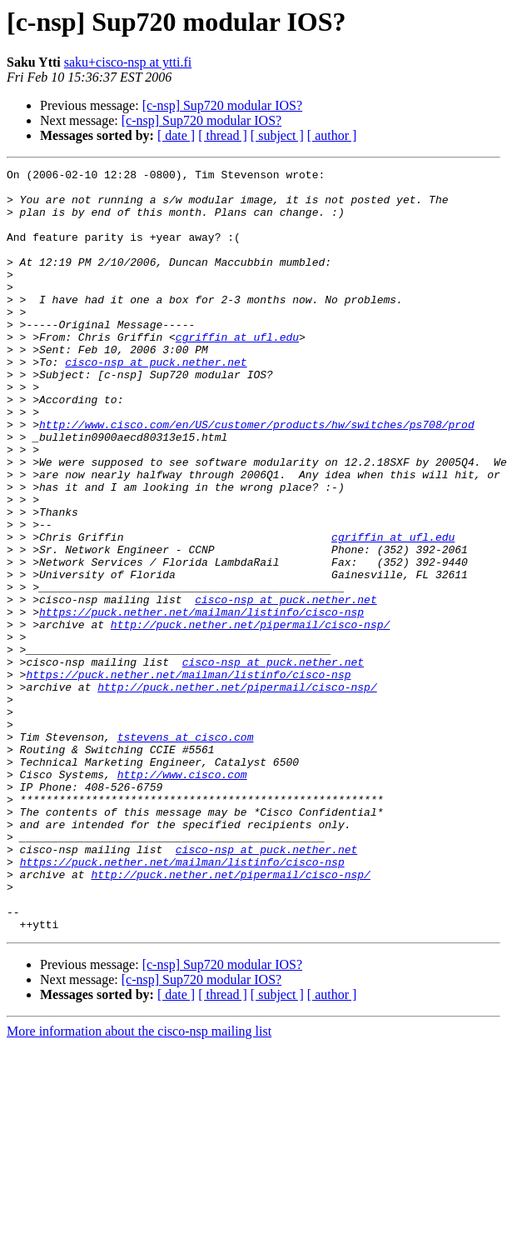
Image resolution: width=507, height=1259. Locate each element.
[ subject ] (277, 135)
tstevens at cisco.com (185, 851)
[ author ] (332, 135)
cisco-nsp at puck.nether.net (155, 401)
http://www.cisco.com (182, 896)
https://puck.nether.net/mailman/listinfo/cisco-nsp (201, 701)
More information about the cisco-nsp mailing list (139, 1184)
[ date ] (176, 135)
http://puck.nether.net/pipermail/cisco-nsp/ (250, 716)
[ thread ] (222, 135)
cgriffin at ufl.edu (237, 371)
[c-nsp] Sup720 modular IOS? (222, 105)
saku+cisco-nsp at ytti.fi (127, 62)
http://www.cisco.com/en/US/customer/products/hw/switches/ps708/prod (257, 476)
